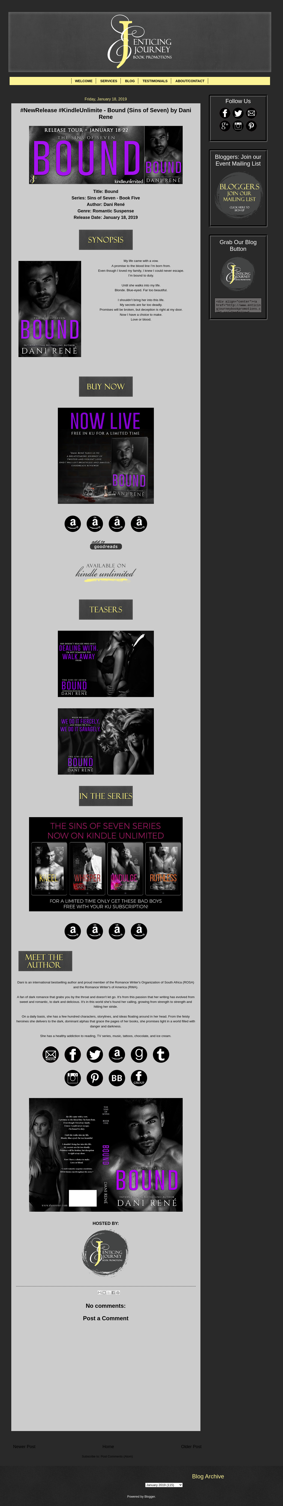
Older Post (191, 1446)
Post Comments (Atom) (117, 1456)
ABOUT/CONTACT (190, 81)
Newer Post (24, 1446)
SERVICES (108, 81)
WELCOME (83, 81)
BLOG (130, 81)
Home (108, 1446)
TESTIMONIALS (155, 81)
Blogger (150, 1496)
